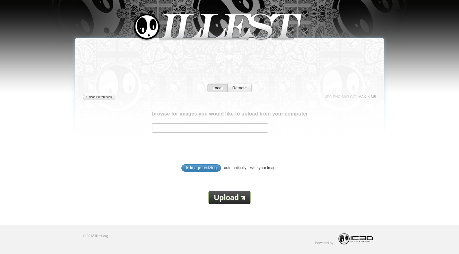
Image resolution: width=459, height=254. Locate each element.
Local (217, 88)
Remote (239, 88)
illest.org (101, 236)
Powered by (345, 239)
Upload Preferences (99, 97)
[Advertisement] (229, 69)
